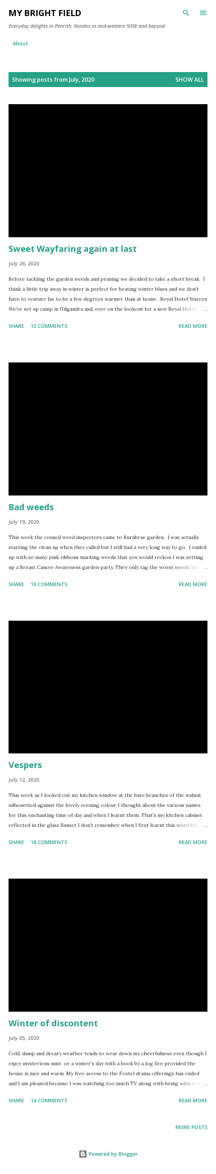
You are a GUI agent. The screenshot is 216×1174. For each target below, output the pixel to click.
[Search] (186, 13)
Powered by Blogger (108, 1153)
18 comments (49, 842)
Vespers (25, 765)
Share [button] (16, 325)
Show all (189, 79)
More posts (191, 1127)
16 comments (49, 584)
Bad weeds (31, 507)
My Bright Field (45, 13)
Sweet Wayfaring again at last (73, 248)
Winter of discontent (53, 1023)
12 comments (49, 325)
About (20, 43)
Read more (193, 325)
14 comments (49, 1100)
